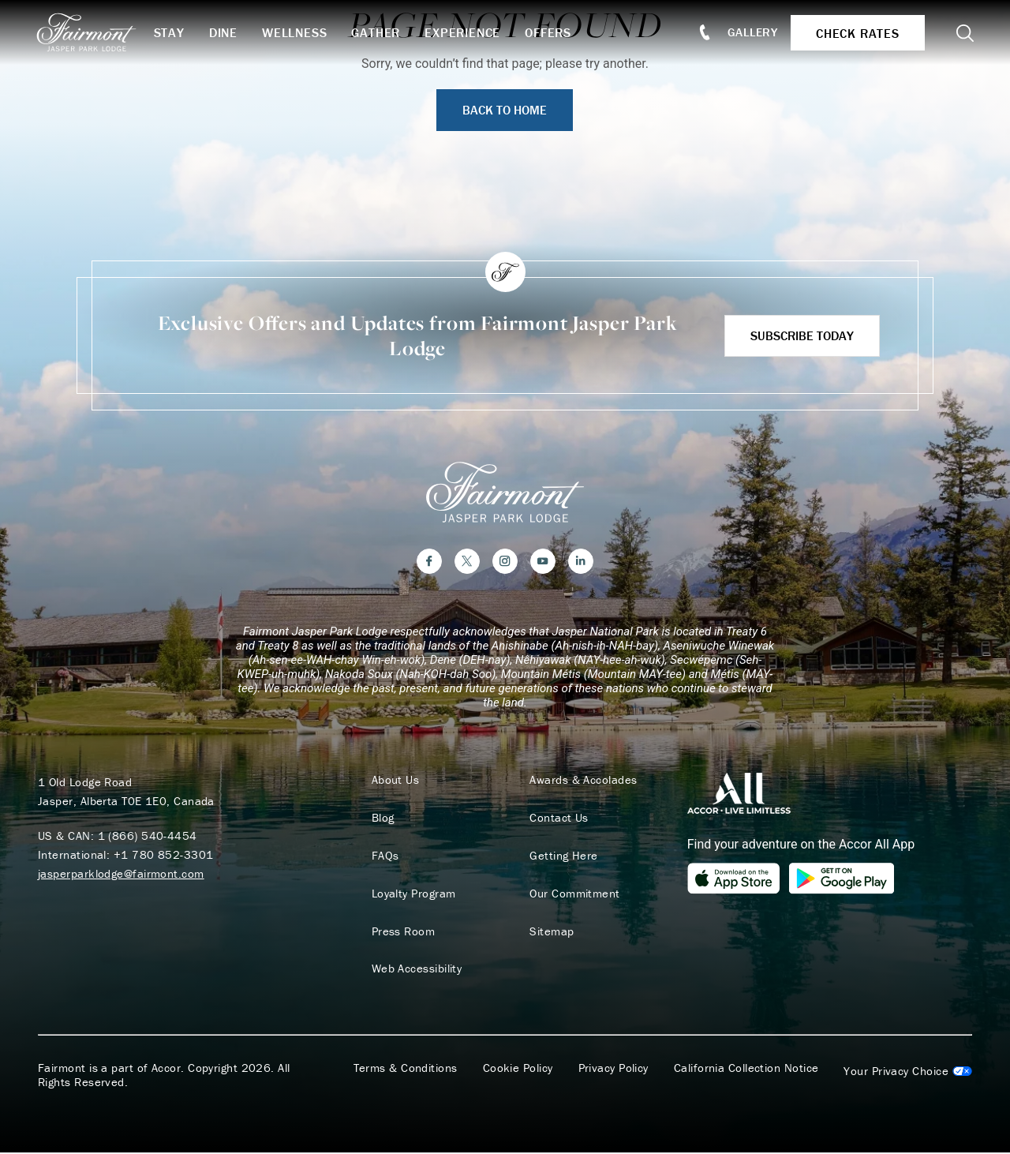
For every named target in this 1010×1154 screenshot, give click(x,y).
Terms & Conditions (406, 1069)
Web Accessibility (415, 970)
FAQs (384, 856)
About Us (394, 781)
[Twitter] (467, 562)
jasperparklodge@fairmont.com (121, 874)
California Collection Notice (746, 1069)
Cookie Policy (518, 1069)
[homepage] (97, 32)
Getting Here (563, 856)
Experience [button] (465, 32)
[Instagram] (505, 562)
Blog (381, 818)
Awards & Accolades (582, 781)
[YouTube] (543, 562)
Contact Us (558, 818)
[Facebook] (429, 562)
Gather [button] (378, 32)
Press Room (402, 932)
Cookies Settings (908, 1072)
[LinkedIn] (580, 562)
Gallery (751, 31)
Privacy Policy (613, 1069)
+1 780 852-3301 (164, 855)
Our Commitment (574, 894)
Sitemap (551, 932)
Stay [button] (171, 32)
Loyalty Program (412, 894)
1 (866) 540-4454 (147, 836)
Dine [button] (225, 32)
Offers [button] (551, 32)
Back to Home (504, 110)
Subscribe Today (802, 335)
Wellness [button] (297, 32)
